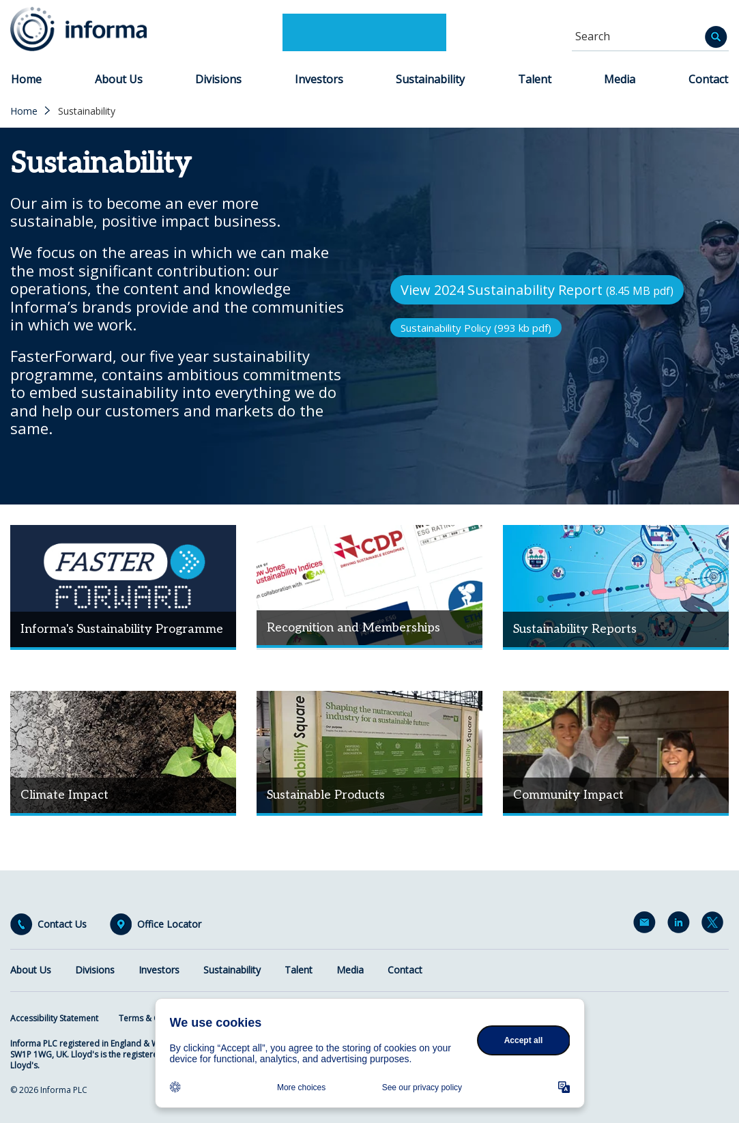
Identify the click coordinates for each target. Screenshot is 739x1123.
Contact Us (62, 924)
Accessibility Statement (54, 1018)
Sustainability (430, 79)
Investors (319, 79)
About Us (119, 79)
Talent (534, 79)
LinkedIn (681, 925)
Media (619, 79)
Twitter (715, 925)
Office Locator (169, 924)
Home (26, 79)
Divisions (218, 79)
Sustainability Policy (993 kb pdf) (476, 328)
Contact (708, 79)
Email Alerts (647, 925)
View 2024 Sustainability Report (537, 290)
